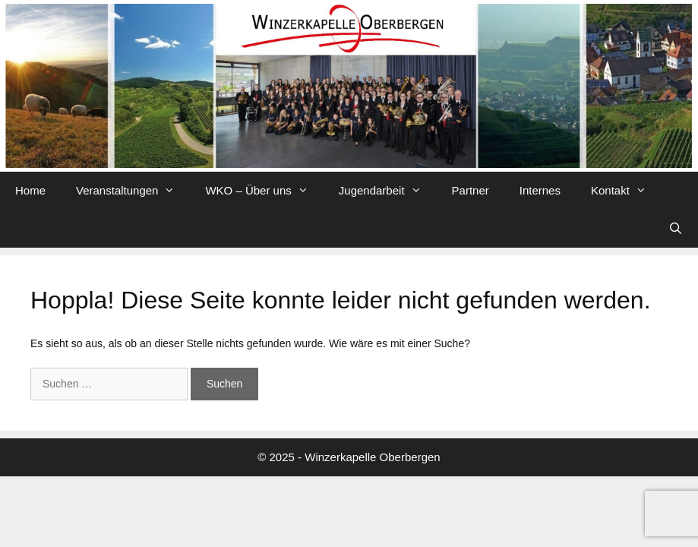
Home (30, 190)
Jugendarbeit (388, 191)
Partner (470, 190)
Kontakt (626, 191)
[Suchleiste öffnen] (675, 229)
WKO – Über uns (264, 191)
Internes (540, 190)
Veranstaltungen (133, 191)
